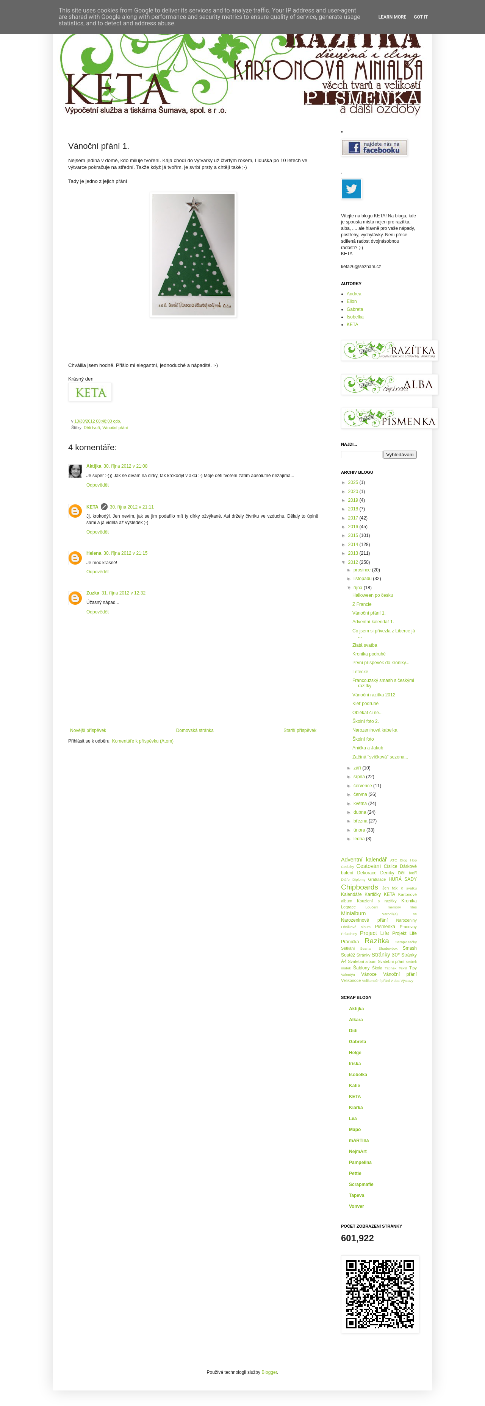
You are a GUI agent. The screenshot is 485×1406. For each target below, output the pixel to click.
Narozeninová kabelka (374, 730)
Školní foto (363, 739)
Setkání (348, 948)
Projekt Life (404, 933)
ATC (393, 860)
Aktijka (93, 466)
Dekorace (366, 872)
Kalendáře (351, 894)
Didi (353, 1030)
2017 (354, 518)
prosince (363, 570)
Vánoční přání (115, 427)
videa (395, 980)
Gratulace (377, 879)
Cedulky (347, 867)
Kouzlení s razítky (377, 901)
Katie (354, 1085)
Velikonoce (351, 980)
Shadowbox (388, 948)
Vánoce (369, 974)
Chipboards (359, 887)
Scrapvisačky (406, 942)
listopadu (363, 578)
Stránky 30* (386, 955)
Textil (403, 968)
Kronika (409, 901)
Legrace (348, 907)
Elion (352, 301)
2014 (354, 544)
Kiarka (356, 1107)
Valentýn (348, 974)
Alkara (356, 1019)
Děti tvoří (92, 427)
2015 (354, 535)
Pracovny (408, 926)
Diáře (345, 879)
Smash (410, 948)
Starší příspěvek (299, 730)
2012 (354, 562)
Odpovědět (97, 485)
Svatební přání (391, 961)
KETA (92, 507)
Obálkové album (356, 927)
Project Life (374, 933)
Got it (421, 17)
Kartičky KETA (380, 894)
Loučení (371, 907)
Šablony (361, 968)
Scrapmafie (361, 1184)
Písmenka (385, 926)
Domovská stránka (195, 730)
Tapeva (356, 1195)
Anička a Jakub (367, 748)
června (361, 794)
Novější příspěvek (88, 730)
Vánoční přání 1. (369, 613)
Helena (93, 553)
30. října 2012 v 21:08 (125, 466)
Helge (355, 1052)
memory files (402, 907)
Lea (353, 1118)
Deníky (387, 872)
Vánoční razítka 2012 (373, 695)
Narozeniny (406, 920)
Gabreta (355, 309)
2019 (354, 500)
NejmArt (358, 1151)
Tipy (413, 968)
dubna (361, 812)
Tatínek (390, 968)
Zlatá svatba (364, 645)
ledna (360, 838)
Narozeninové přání (364, 920)
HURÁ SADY (403, 879)
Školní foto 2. (365, 721)
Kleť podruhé (365, 703)
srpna (360, 776)
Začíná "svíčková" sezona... (380, 757)
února (360, 830)
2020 (354, 491)
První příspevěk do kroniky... (381, 662)
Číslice (390, 866)
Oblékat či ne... (367, 712)
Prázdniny (349, 934)
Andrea (354, 293)
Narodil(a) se (399, 914)
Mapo (355, 1129)
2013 (354, 553)
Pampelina (360, 1162)
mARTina (359, 1140)
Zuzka (92, 593)
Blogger (269, 1372)
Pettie (355, 1173)
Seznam (366, 948)
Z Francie (362, 604)
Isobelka (355, 317)
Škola (377, 968)
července (363, 785)
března (361, 821)
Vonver (356, 1206)
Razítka (377, 941)
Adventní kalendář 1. (373, 621)
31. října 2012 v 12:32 (124, 593)
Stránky (364, 955)
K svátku (409, 888)
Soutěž (348, 955)
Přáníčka (350, 941)
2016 (354, 526)
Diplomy (359, 879)
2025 (354, 482)
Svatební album (362, 961)
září (358, 768)
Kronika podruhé (369, 654)
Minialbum (353, 913)
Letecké (360, 671)
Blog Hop (408, 860)
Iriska (355, 1063)
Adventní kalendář (364, 860)
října (359, 587)
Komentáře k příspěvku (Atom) (143, 741)
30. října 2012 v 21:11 (132, 507)
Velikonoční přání (376, 980)
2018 (354, 509)
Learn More (393, 17)
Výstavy (407, 980)
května (361, 803)
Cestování (369, 866)
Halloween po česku (372, 595)
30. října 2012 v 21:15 (125, 553)
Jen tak (389, 888)
